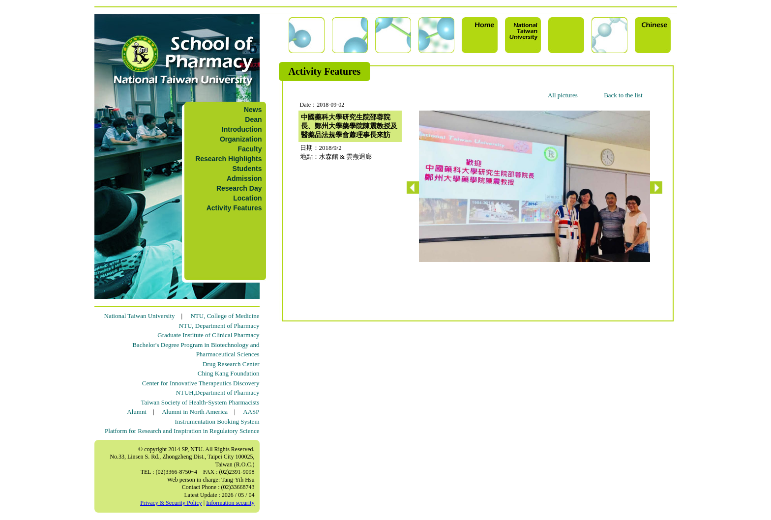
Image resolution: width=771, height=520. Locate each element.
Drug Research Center (231, 364)
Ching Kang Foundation (229, 373)
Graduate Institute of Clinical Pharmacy (208, 335)
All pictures (563, 95)
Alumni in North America (195, 411)
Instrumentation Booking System (217, 421)
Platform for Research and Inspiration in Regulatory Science (182, 430)
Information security (230, 502)
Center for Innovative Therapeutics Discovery (201, 383)
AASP (251, 411)
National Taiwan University (139, 315)
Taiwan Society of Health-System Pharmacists (200, 402)
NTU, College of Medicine (224, 315)
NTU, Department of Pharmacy (219, 325)
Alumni (137, 411)
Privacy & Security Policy (171, 502)
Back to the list (623, 95)
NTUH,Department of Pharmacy (217, 392)
